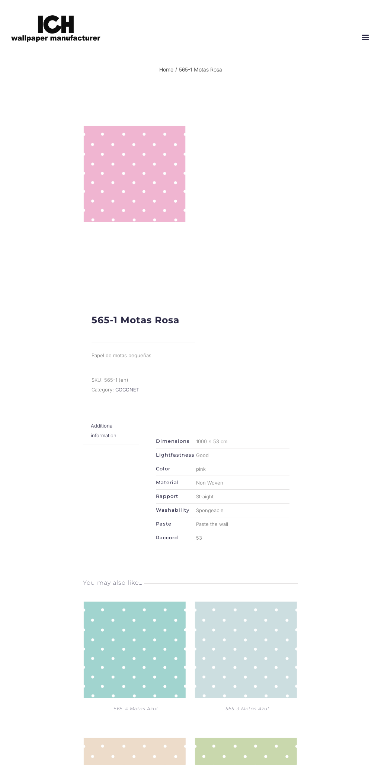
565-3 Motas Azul (247, 714)
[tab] (111, 436)
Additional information (103, 436)
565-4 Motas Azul (136, 714)
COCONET (127, 396)
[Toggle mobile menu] (366, 37)
